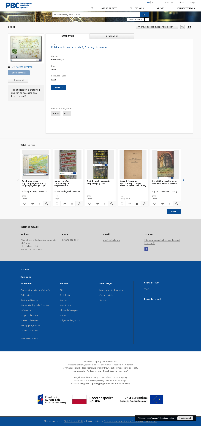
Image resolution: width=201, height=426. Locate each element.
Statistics (103, 300)
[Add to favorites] (182, 27)
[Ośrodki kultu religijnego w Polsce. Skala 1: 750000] (165, 164)
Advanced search (135, 19)
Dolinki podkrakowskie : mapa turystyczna (99, 182)
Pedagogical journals (30, 325)
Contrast (169, 2)
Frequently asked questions (111, 290)
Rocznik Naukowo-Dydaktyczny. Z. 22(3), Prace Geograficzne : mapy (133, 183)
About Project (109, 8)
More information (167, 418)
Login (193, 2)
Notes (63, 315)
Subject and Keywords (70, 320)
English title (65, 295)
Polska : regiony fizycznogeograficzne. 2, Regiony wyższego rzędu (34, 183)
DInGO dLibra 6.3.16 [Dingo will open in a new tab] (73, 421)
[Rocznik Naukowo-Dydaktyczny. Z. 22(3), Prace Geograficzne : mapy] (133, 164)
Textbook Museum (29, 300)
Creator (63, 300)
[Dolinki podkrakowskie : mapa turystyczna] (100, 164)
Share (182, 2)
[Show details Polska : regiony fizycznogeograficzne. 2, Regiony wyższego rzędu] (46, 204)
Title (62, 290)
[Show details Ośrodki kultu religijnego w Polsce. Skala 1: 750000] (176, 204)
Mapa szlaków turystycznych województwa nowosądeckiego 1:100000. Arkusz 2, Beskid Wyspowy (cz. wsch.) (67, 183)
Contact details (106, 295)
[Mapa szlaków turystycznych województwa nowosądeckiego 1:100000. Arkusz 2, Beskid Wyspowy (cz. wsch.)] (68, 164)
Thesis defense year (69, 310)
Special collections (29, 320)
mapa (53, 79)
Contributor (65, 305)
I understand (185, 418)
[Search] (144, 14)
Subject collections (29, 315)
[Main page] (91, 8)
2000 (53, 69)
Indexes (160, 8)
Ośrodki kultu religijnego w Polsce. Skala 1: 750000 (164, 182)
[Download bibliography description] (32, 204)
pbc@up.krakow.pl (111, 240)
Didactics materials (29, 330)
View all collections (29, 338)
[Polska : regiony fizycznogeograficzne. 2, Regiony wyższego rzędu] (35, 164)
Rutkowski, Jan (57, 59)
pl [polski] (153, 2)
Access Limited (20, 67)
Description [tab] (68, 36)
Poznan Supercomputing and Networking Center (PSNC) (130, 421)
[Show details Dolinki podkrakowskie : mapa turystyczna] (111, 204)
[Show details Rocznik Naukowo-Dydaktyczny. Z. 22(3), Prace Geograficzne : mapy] (144, 204)
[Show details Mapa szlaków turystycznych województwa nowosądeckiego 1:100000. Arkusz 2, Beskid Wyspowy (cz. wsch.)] (79, 204)
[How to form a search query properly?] (147, 19)
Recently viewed (186, 8)
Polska (56, 113)
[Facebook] (146, 248)
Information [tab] (112, 36)
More (174, 211)
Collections (137, 8)
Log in (147, 288)
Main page (25, 277)
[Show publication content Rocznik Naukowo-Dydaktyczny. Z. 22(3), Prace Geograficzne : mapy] (137, 204)
